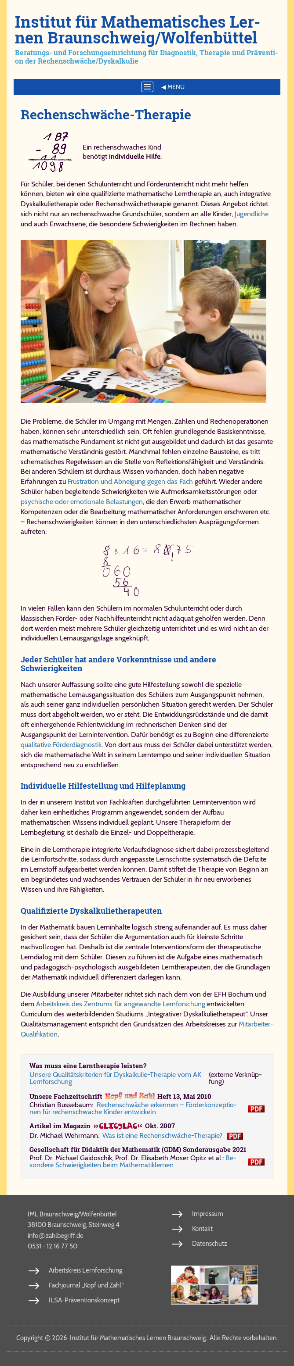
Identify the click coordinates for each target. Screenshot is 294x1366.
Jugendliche (252, 214)
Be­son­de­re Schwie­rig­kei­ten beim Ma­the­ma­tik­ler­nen (132, 1161)
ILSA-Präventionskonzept (84, 1300)
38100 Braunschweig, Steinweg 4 (74, 1225)
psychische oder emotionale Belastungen (82, 501)
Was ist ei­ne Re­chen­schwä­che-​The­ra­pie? (162, 1135)
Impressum (207, 1214)
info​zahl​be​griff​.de (55, 1235)
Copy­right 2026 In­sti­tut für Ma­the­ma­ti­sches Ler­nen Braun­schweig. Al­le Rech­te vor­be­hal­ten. (147, 1338)
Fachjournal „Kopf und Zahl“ (86, 1285)
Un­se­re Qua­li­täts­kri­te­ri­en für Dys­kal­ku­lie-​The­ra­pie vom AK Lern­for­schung (115, 1078)
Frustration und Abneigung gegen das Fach (130, 481)
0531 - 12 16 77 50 (52, 1246)
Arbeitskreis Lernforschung (85, 1270)
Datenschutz (209, 1244)
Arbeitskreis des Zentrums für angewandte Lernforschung (120, 1004)
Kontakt (202, 1229)
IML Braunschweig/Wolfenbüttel (72, 1214)
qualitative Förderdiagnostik (61, 744)
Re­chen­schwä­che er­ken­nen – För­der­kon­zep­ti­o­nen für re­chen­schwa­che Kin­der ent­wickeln (133, 1108)
